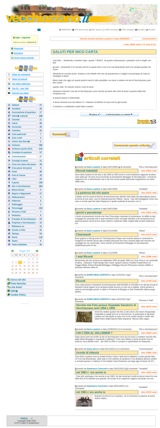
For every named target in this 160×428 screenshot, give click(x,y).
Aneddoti (16, 109)
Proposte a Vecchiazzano (23, 223)
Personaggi (17, 208)
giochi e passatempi (89, 212)
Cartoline (16, 130)
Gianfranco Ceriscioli (97, 369)
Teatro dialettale (19, 244)
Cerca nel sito (18, 279)
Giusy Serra (92, 349)
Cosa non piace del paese (24, 164)
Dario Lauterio (93, 167)
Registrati (18, 48)
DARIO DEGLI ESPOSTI (98, 275)
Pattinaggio (17, 204)
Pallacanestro (18, 197)
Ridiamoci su (18, 226)
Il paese (15, 182)
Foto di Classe (18, 175)
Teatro (15, 241)
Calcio (15, 123)
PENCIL (24, 418)
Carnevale (16, 127)
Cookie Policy (18, 294)
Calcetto (16, 119)
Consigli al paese (20, 161)
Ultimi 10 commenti (21, 74)
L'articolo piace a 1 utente (119, 114)
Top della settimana (21, 84)
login (17, 37)
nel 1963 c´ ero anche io (91, 372)
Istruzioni (18, 53)
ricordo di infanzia (87, 352)
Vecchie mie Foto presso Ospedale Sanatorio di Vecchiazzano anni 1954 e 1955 (106, 307)
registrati (26, 37)
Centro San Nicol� (21, 141)
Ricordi (80, 281)
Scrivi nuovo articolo (24, 58)
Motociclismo (18, 190)
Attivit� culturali (20, 116)
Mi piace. (94, 114)
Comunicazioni (19, 156)
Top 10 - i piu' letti (20, 88)
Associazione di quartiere (24, 112)
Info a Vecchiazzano (21, 186)
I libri (14, 179)
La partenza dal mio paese (92, 192)
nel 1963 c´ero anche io (90, 392)
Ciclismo (16, 145)
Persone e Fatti (19, 212)
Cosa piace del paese (22, 168)
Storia (14, 237)
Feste (14, 172)
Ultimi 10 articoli (19, 79)
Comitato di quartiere (22, 152)
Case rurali (17, 138)
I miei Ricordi (84, 256)
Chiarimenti (83, 234)
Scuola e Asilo (18, 230)
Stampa (15, 233)
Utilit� (14, 291)
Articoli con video (20, 93)
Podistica (16, 215)
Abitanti (15, 105)
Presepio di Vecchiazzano (24, 219)
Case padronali (19, 134)
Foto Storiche (18, 283)
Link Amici (16, 287)
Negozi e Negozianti (21, 193)
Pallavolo (16, 201)
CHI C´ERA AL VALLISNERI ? (94, 333)
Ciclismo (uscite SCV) (22, 149)
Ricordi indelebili (87, 170)
